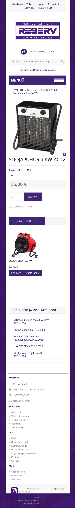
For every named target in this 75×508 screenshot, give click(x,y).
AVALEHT (18, 90)
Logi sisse (24, 70)
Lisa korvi (33, 196)
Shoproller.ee (57, 488)
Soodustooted (18, 472)
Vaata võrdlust (45, 8)
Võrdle (30, 206)
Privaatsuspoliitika (20, 449)
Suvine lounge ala (30, 330)
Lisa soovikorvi (17, 206)
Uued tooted (17, 475)
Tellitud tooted (54, 4)
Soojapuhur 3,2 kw (20, 260)
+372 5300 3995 (21, 395)
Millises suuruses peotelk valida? (31, 322)
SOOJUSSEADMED (49, 90)
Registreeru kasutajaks (44, 70)
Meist (14, 438)
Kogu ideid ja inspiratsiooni (24, 453)
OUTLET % (17, 461)
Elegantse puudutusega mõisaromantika (28, 338)
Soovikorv (29, 8)
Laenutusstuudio (19, 446)
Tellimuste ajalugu (35, 4)
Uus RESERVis (28, 346)
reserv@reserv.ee (22, 401)
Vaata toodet (32, 273)
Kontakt (15, 457)
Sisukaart (16, 479)
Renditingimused (19, 442)
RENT (30, 90)
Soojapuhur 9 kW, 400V (25, 93)
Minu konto (17, 4)
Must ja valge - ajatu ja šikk (28, 355)
